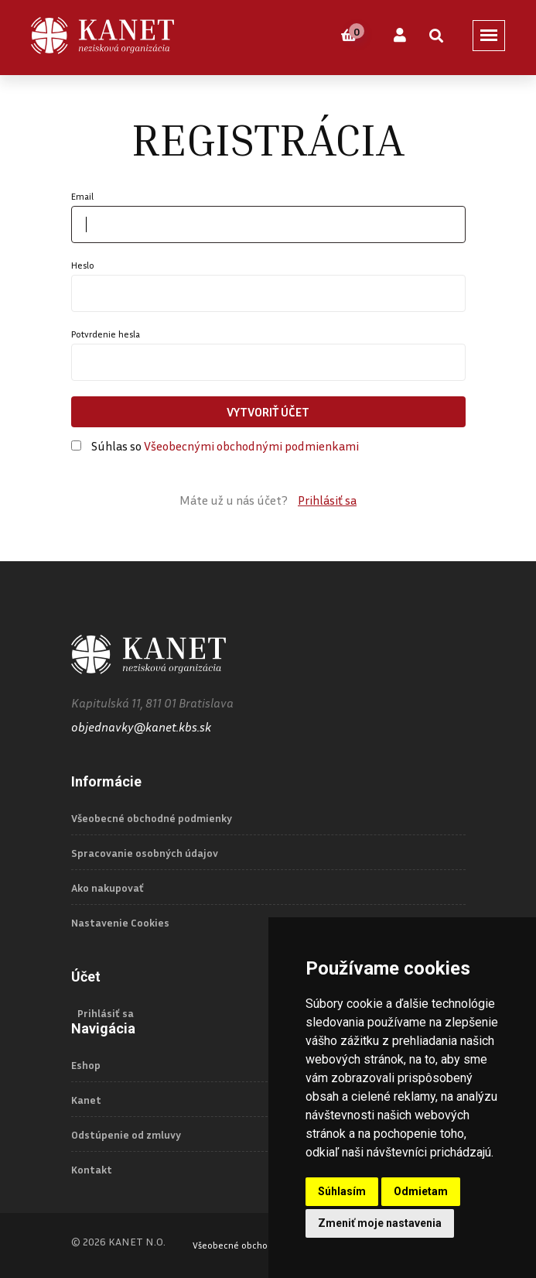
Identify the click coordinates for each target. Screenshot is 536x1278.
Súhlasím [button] (342, 1191)
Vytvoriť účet (268, 412)
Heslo (82, 265)
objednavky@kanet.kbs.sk (141, 727)
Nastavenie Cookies (120, 922)
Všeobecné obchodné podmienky (151, 818)
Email (82, 196)
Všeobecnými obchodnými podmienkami (251, 446)
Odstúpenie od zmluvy (126, 1134)
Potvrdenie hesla (105, 334)
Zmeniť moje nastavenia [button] (380, 1223)
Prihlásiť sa (327, 500)
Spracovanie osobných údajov (144, 853)
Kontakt (91, 1169)
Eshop (86, 1065)
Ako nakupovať (107, 887)
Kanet (86, 1100)
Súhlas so (225, 446)
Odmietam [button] (421, 1191)
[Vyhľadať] (436, 36)
